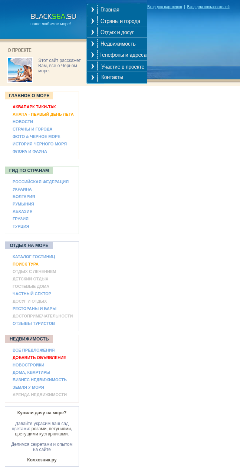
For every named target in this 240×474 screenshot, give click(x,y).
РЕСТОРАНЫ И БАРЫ (34, 308)
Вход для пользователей (208, 7)
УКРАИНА (22, 189)
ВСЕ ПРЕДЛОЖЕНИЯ (34, 350)
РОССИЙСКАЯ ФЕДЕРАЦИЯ (41, 182)
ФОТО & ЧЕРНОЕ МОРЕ (36, 136)
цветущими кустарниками (41, 434)
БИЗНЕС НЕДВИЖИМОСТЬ (40, 380)
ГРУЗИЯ (21, 219)
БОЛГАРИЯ (24, 196)
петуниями (60, 428)
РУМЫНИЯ (23, 204)
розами (39, 428)
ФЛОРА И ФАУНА (30, 151)
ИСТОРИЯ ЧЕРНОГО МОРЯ (40, 144)
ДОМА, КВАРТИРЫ (31, 372)
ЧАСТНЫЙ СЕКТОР (32, 294)
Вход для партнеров (164, 7)
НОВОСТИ (23, 121)
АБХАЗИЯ (23, 211)
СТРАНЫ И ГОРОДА (32, 129)
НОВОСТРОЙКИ (28, 365)
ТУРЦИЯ (21, 226)
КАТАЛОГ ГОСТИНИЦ (34, 256)
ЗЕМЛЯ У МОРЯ (28, 387)
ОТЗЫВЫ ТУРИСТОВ (34, 323)
